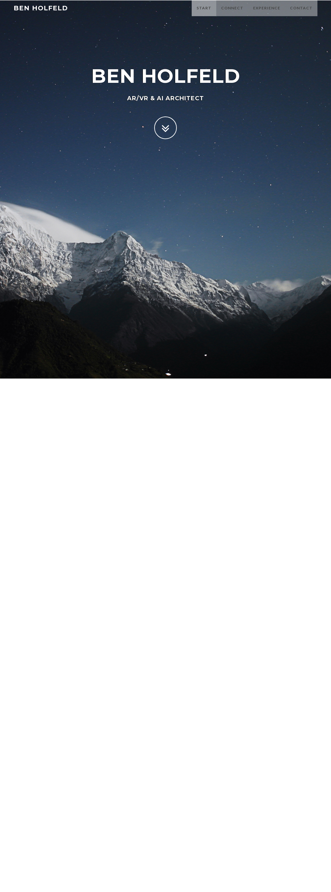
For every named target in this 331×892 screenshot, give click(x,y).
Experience (266, 14)
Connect (232, 14)
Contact (301, 14)
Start (204, 14)
